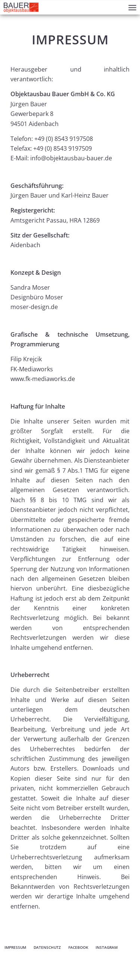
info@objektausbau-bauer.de (71, 158)
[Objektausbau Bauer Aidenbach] (21, 7)
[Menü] (132, 7)
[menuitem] (132, 7)
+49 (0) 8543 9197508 (63, 139)
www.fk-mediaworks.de (42, 379)
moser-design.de (34, 307)
